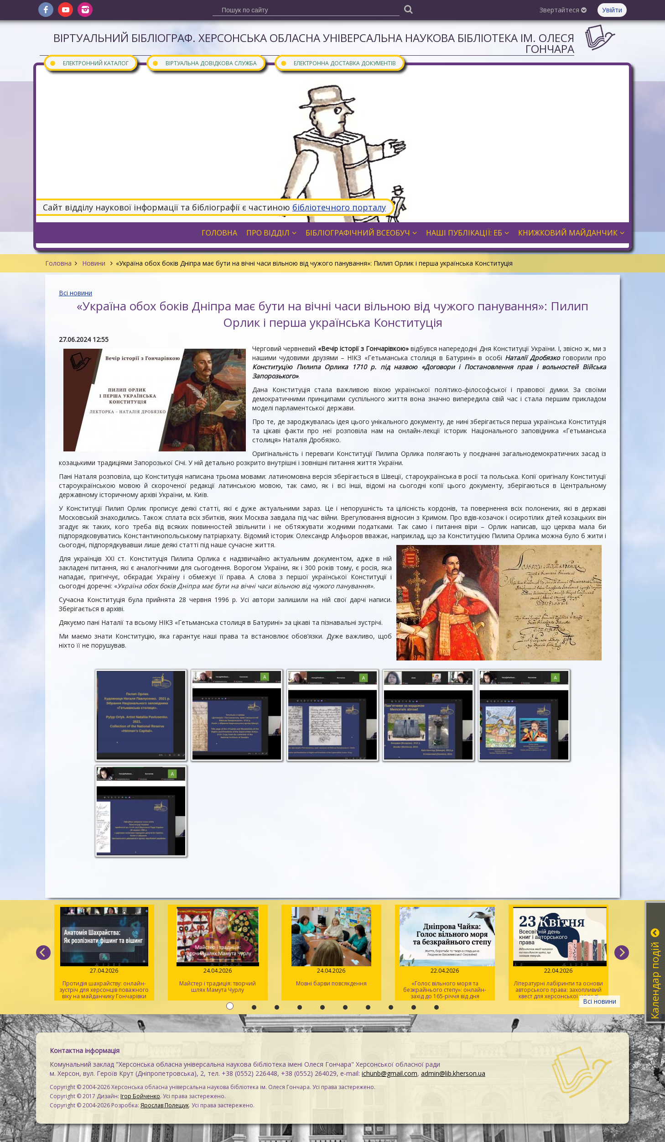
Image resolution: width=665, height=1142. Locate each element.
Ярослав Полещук (164, 1105)
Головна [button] (219, 233)
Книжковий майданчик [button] (571, 233)
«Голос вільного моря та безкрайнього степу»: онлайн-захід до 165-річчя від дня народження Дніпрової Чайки (445, 954)
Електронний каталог (89, 62)
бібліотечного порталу (339, 207)
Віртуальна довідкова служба (204, 62)
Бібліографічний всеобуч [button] (361, 233)
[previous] (43, 952)
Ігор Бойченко (140, 1096)
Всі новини (75, 292)
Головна (58, 263)
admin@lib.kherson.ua (453, 1073)
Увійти (612, 9)
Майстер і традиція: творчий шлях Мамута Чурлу (217, 950)
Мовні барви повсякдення (331, 947)
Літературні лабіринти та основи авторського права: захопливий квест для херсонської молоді (558, 953)
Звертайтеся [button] (563, 9)
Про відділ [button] (271, 233)
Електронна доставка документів (338, 62)
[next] (621, 952)
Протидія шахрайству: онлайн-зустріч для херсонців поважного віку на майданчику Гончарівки (104, 953)
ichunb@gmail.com (389, 1073)
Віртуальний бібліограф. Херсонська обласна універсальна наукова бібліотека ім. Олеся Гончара (313, 43)
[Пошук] (408, 9)
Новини (93, 263)
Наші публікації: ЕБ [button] (467, 233)
